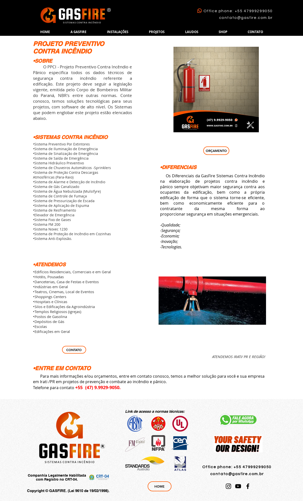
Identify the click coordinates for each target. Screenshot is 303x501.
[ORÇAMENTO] (216, 150)
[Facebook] (247, 486)
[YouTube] (238, 486)
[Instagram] (228, 486)
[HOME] (159, 486)
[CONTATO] (74, 350)
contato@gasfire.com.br (246, 18)
